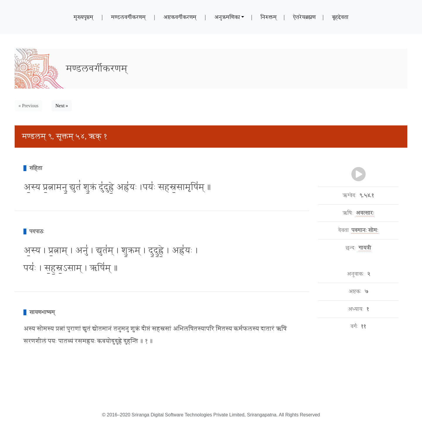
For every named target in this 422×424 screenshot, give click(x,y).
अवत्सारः (365, 213)
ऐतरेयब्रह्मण (304, 17)
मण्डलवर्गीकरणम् (128, 17)
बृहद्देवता (340, 17)
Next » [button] (61, 105)
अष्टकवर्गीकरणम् (179, 17)
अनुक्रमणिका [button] (227, 17)
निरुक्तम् (269, 17)
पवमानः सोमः (365, 230)
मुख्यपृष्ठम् (83, 17)
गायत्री (364, 248)
